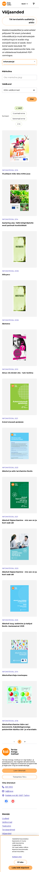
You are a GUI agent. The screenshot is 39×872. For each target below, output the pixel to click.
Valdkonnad (7, 822)
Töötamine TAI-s (19, 777)
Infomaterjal (8, 62)
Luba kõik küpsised (20, 868)
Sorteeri (5, 116)
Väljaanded (6, 833)
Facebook (6, 801)
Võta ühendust (8, 783)
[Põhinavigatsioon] (33, 3)
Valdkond (6, 84)
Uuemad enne (19, 113)
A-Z (20, 108)
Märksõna (7, 71)
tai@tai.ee (9, 791)
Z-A (18, 124)
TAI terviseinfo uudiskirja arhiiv (21, 21)
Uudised (5, 818)
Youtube (12, 801)
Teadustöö (6, 826)
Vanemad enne (18, 119)
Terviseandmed (8, 830)
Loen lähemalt (20, 771)
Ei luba (20, 862)
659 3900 (9, 787)
